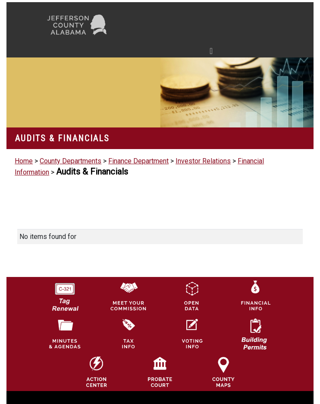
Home (24, 161)
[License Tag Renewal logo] (65, 293)
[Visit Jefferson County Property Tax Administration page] (128, 333)
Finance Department (138, 161)
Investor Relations (203, 161)
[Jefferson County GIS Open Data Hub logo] (191, 295)
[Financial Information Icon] (255, 295)
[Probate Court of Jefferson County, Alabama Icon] (160, 372)
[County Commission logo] (128, 295)
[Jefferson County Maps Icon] (223, 372)
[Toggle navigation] (129, 53)
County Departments (70, 161)
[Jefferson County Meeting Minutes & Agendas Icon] (65, 333)
